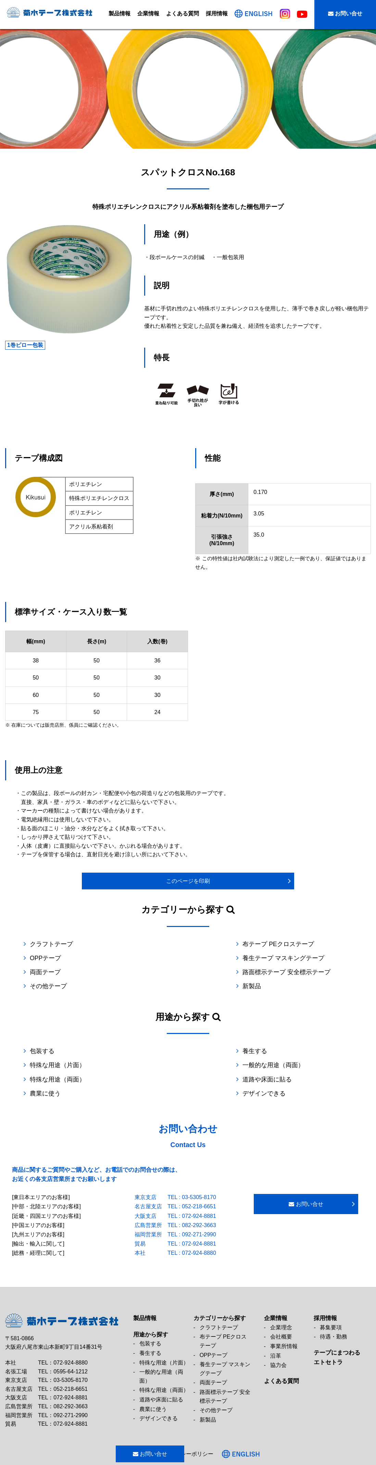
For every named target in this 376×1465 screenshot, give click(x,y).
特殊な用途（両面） (168, 1051)
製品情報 (119, 14)
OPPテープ (265, 944)
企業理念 (281, 1299)
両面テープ (155, 958)
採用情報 (217, 14)
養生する (152, 1037)
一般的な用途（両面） (60, 1051)
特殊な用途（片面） (277, 1037)
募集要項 (331, 1299)
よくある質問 (182, 14)
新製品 (259, 972)
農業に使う (45, 1065)
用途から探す (150, 1306)
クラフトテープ (51, 944)
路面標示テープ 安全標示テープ (294, 958)
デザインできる (271, 1065)
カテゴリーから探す (219, 1289)
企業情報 (148, 14)
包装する (42, 1037)
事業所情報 (284, 1318)
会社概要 (281, 1308)
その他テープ (48, 972)
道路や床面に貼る (274, 1051)
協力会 (278, 1337)
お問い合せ (345, 14)
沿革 (275, 1327)
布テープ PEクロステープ (175, 944)
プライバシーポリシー (206, 1425)
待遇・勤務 (333, 1308)
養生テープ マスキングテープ (71, 958)
